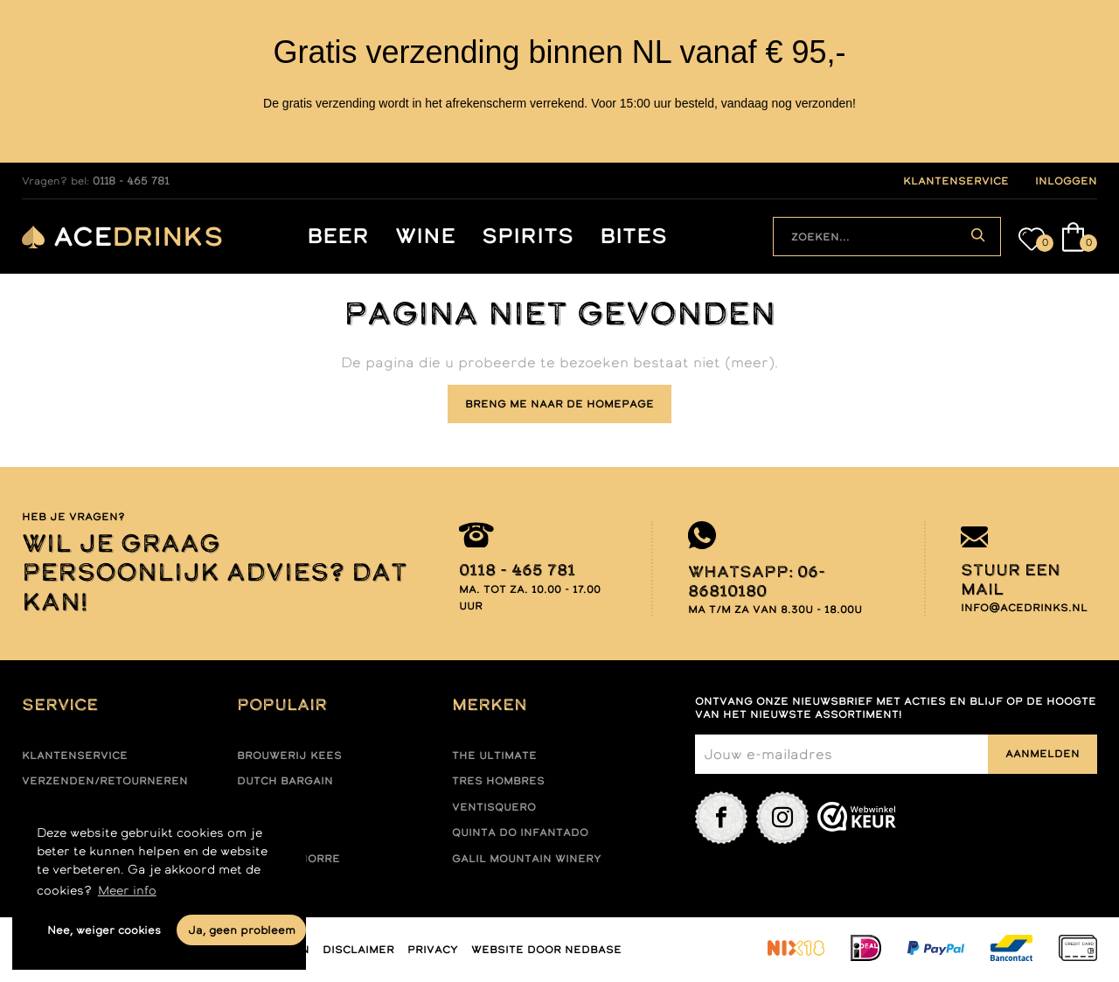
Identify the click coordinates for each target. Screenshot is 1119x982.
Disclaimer (358, 950)
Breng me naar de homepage (559, 404)
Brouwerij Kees (289, 756)
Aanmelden (1042, 754)
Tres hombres (498, 781)
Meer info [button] (127, 890)
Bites (633, 236)
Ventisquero (494, 807)
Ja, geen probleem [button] (241, 930)
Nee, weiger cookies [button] (104, 930)
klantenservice (956, 181)
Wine (425, 236)
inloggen (1066, 181)
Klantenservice (75, 756)
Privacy (432, 950)
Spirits (527, 236)
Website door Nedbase (546, 950)
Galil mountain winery (526, 859)
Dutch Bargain (285, 781)
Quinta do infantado (520, 832)
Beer (338, 236)
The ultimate (494, 756)
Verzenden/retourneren (105, 781)
